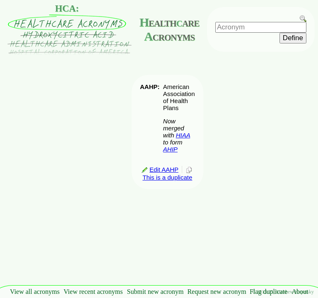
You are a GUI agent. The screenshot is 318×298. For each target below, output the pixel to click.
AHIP (170, 149)
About (300, 291)
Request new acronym (216, 291)
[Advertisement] (293, 159)
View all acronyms (35, 291)
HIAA (183, 135)
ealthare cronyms (169, 29)
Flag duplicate (268, 291)
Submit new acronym (155, 291)
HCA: (67, 8)
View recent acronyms (93, 291)
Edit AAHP (159, 169)
